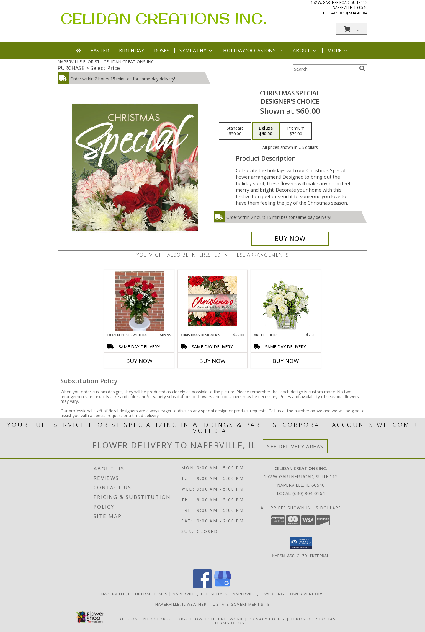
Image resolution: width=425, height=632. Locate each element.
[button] (351, 29)
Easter (100, 50)
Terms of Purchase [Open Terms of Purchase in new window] (315, 619)
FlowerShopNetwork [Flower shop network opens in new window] (216, 619)
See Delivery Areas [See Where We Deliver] (295, 446)
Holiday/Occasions (253, 50)
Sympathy (196, 50)
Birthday (131, 50)
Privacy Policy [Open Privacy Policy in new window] (267, 619)
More (338, 50)
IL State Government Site (241, 604)
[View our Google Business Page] (222, 586)
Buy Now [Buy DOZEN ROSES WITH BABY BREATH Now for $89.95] (139, 361)
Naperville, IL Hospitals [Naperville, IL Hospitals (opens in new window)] (200, 594)
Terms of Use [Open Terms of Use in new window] (231, 623)
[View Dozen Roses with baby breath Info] (139, 301)
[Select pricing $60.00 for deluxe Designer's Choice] (266, 131)
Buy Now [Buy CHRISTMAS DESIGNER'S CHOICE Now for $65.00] (212, 361)
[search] (362, 68)
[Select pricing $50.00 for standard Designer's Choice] (235, 131)
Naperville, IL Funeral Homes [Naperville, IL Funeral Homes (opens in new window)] (134, 594)
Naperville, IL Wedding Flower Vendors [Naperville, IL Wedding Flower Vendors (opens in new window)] (278, 594)
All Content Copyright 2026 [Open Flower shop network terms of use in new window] (154, 619)
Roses (162, 50)
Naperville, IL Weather (181, 604)
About (305, 50)
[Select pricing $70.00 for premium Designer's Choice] (295, 131)
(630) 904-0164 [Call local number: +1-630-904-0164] (352, 13)
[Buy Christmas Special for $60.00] (290, 239)
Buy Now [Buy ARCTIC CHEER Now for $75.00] (285, 361)
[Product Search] (325, 69)
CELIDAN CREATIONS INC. (164, 18)
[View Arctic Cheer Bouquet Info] (285, 301)
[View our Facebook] (202, 586)
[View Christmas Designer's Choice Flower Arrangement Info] (212, 301)
